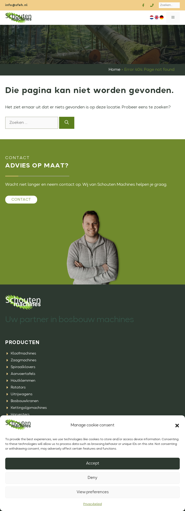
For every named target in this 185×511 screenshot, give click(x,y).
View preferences (93, 492)
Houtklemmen (23, 380)
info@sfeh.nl (16, 5)
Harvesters (20, 414)
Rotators (18, 387)
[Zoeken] (66, 123)
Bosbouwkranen (24, 401)
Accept (92, 464)
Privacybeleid (92, 504)
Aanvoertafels (23, 374)
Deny (92, 478)
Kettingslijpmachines (29, 408)
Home (114, 70)
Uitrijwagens (21, 394)
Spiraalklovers (23, 367)
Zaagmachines (23, 360)
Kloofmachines (23, 353)
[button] (177, 425)
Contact (21, 199)
